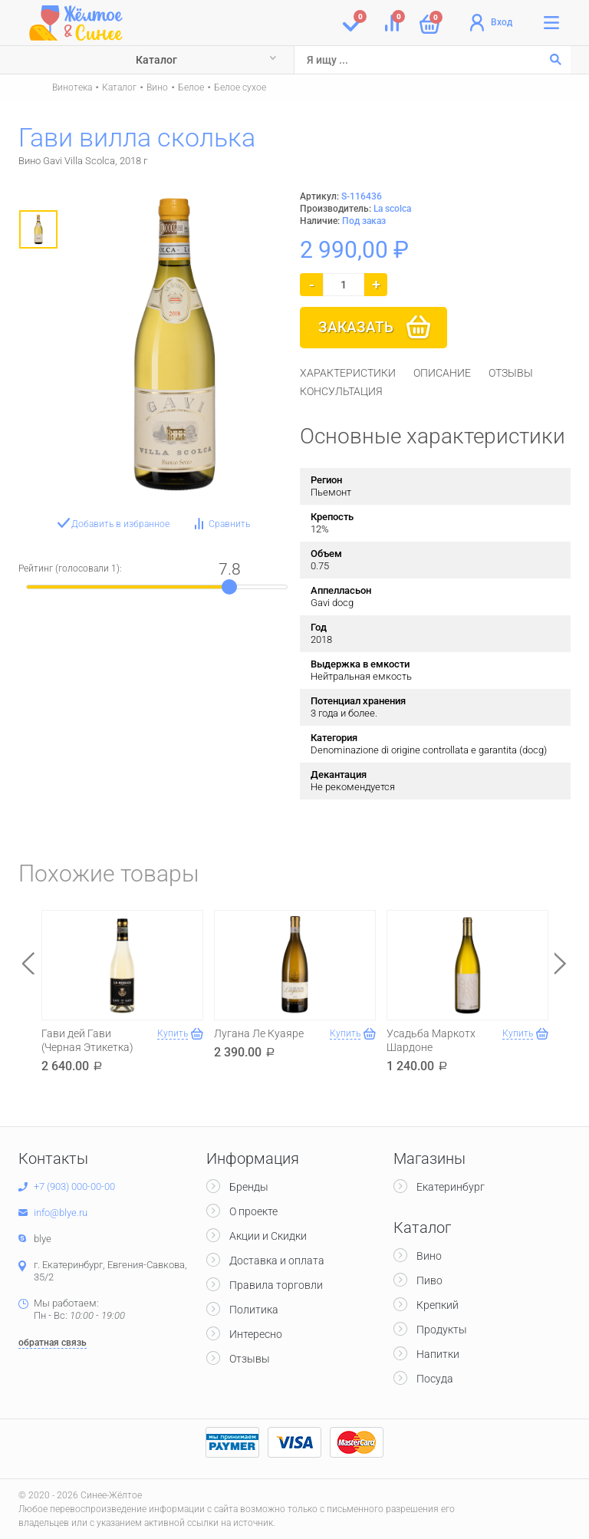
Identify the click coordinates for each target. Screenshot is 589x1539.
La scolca (392, 208)
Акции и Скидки (268, 1236)
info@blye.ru (60, 1212)
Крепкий (437, 1305)
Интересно (255, 1334)
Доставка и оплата (276, 1260)
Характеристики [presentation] (348, 373)
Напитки (437, 1354)
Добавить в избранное (120, 524)
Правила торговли (276, 1285)
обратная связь (52, 1342)
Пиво (429, 1280)
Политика (253, 1309)
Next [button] (560, 963)
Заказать (355, 327)
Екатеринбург (450, 1187)
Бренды (248, 1187)
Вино (157, 87)
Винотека (72, 87)
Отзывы (249, 1359)
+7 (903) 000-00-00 (74, 1186)
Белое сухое (240, 87)
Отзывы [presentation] (511, 373)
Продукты (441, 1329)
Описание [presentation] (442, 373)
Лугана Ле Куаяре (259, 1033)
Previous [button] (28, 963)
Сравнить (229, 524)
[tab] (348, 373)
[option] (38, 229)
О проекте (253, 1211)
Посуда (434, 1379)
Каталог (156, 60)
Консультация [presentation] (341, 391)
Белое (191, 87)
